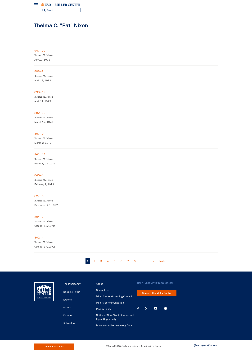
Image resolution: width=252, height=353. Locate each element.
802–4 (39, 237)
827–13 (39, 196)
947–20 (39, 50)
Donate (67, 315)
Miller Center (67, 4)
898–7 (39, 71)
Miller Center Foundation (110, 302)
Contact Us (102, 290)
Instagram (165, 308)
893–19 (39, 92)
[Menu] (36, 5)
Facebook (138, 308)
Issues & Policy (71, 291)
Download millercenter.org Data (114, 325)
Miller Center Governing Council (114, 296)
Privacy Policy (103, 309)
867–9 (39, 133)
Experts (67, 299)
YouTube (155, 308)
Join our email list (54, 346)
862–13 (39, 154)
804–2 (39, 217)
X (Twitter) (146, 308)
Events (67, 307)
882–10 (39, 113)
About (99, 284)
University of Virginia (46, 4)
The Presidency (72, 284)
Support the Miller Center (157, 293)
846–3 (39, 175)
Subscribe (69, 323)
